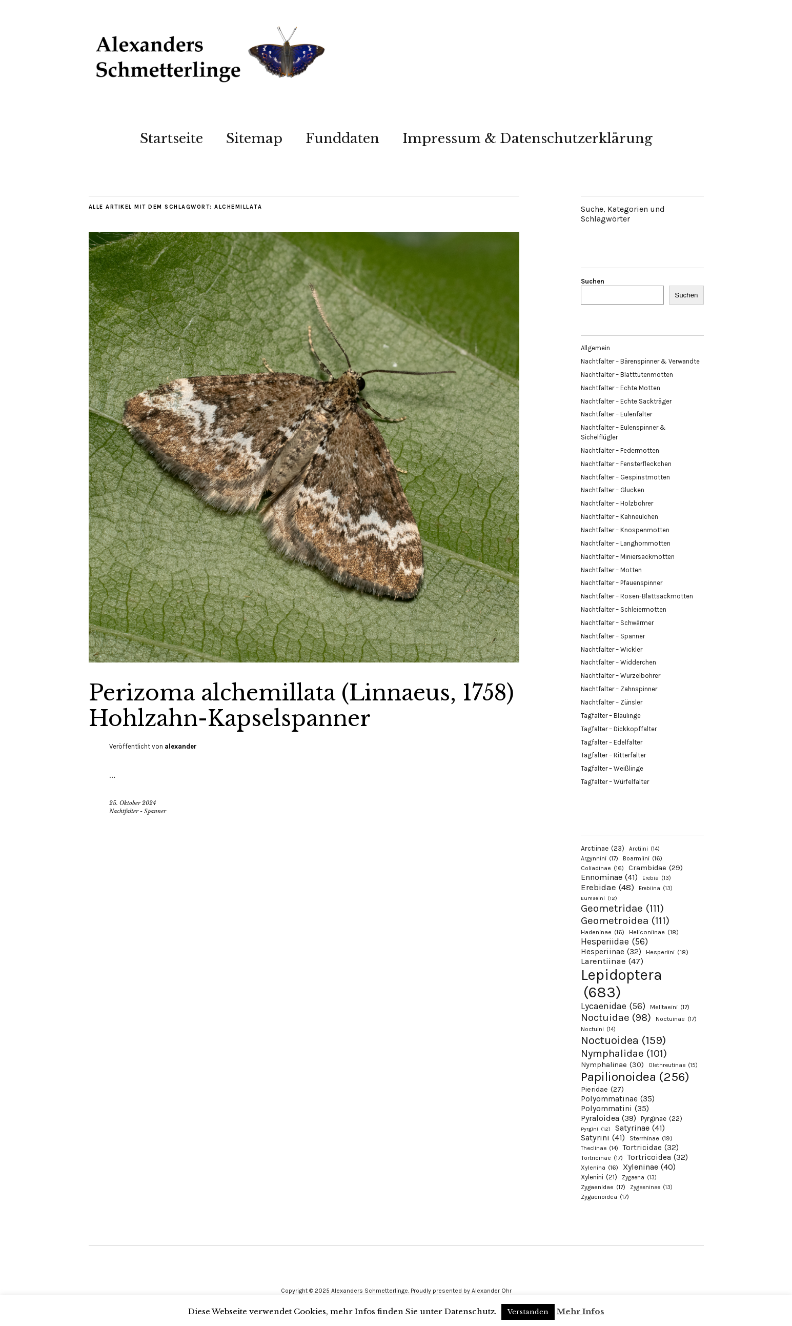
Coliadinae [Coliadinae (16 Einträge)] (602, 868)
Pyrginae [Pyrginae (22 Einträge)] (661, 1118)
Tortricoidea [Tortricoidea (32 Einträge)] (657, 1157)
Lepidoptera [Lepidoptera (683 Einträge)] (621, 983)
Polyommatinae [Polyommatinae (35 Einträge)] (618, 1098)
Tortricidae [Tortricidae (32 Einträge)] (651, 1147)
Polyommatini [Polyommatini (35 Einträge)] (615, 1108)
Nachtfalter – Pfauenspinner (621, 583)
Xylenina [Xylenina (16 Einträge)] (599, 1167)
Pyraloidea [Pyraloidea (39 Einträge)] (608, 1118)
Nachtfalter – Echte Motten (620, 388)
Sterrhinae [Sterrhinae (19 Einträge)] (651, 1138)
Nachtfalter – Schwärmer (617, 623)
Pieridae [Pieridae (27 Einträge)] (602, 1089)
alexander (181, 746)
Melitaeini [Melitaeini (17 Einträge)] (669, 1007)
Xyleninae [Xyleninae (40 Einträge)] (649, 1167)
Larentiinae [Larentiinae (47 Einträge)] (612, 961)
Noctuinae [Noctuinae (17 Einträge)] (676, 1018)
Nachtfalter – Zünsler (611, 702)
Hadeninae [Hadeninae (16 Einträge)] (602, 932)
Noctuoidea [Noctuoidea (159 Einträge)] (623, 1040)
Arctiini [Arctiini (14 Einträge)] (644, 849)
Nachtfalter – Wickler (611, 649)
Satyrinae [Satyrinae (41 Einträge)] (640, 1128)
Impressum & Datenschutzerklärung (527, 138)
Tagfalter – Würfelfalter (615, 782)
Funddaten (342, 138)
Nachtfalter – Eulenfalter (616, 414)
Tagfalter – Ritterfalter (613, 755)
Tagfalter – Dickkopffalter (619, 729)
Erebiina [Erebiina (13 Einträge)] (656, 888)
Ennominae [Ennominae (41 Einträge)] (609, 877)
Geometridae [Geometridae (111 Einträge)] (622, 908)
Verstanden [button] (528, 1312)
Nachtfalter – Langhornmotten (626, 543)
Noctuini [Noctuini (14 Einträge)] (598, 1029)
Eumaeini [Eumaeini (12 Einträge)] (599, 898)
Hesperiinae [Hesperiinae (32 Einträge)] (611, 951)
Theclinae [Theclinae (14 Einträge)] (599, 1148)
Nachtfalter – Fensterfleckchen (626, 464)
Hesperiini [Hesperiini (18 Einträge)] (667, 952)
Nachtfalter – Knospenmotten (625, 530)
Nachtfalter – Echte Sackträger (626, 401)
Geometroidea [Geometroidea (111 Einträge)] (625, 920)
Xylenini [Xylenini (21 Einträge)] (599, 1177)
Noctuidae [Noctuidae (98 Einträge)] (616, 1017)
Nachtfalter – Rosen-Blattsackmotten (637, 596)
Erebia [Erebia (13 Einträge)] (656, 878)
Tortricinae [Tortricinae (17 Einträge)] (602, 1157)
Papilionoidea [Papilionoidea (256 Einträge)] (635, 1076)
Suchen (592, 281)
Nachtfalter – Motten (611, 570)
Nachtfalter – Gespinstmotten (625, 477)
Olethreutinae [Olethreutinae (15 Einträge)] (673, 1065)
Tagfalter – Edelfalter (611, 742)
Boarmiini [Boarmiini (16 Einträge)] (642, 858)
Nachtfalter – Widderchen (618, 662)
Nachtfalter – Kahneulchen (619, 516)
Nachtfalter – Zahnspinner (619, 689)
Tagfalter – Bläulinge (611, 715)
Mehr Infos (580, 1311)
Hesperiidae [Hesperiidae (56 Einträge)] (614, 941)
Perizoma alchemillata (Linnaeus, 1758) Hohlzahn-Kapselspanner (301, 705)
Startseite (171, 138)
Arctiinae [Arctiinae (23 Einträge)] (602, 848)
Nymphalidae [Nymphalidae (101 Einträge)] (624, 1053)
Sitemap (254, 138)
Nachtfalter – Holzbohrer (617, 503)
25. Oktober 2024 (132, 803)
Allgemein (595, 348)
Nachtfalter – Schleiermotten (623, 609)
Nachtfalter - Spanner (137, 811)
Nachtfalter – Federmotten (620, 450)
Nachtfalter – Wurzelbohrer (620, 675)
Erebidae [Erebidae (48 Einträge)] (607, 887)
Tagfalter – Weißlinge (612, 768)
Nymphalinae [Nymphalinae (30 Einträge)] (612, 1064)
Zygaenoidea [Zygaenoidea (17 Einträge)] (605, 1196)
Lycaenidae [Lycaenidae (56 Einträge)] (613, 1006)
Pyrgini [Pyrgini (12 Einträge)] (596, 1129)
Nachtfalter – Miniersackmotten (628, 556)
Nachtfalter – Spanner (613, 636)
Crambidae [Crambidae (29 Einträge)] (655, 867)
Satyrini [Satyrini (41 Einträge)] (603, 1137)
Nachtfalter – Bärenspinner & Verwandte (640, 361)
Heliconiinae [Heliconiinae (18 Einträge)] (654, 932)
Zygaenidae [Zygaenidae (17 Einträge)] (603, 1187)
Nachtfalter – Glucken (612, 490)
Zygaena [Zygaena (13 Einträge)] (639, 1177)
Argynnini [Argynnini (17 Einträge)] (599, 858)
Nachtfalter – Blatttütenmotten (627, 374)
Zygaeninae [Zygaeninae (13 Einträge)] (651, 1187)
